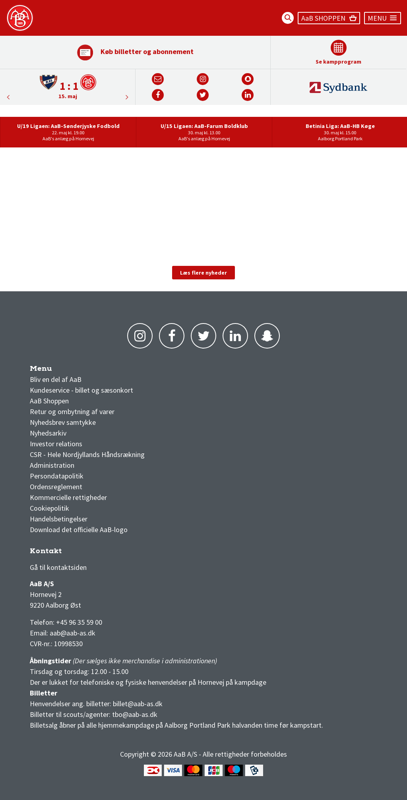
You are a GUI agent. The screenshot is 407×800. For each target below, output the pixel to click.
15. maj (67, 96)
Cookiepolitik (49, 508)
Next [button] (8, 97)
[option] (67, 86)
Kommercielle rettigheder (68, 497)
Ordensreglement (57, 486)
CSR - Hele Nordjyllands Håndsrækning (87, 454)
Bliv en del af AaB (55, 379)
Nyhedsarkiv (48, 433)
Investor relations (56, 443)
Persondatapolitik (56, 475)
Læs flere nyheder (203, 272)
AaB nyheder (55, 370)
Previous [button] (127, 97)
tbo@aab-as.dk (134, 714)
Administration (52, 465)
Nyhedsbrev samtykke (63, 422)
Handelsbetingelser (58, 518)
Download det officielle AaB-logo (79, 529)
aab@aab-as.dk (72, 632)
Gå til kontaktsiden (58, 567)
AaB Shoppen (49, 400)
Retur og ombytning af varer (72, 411)
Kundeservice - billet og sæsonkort (81, 390)
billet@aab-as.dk (138, 703)
